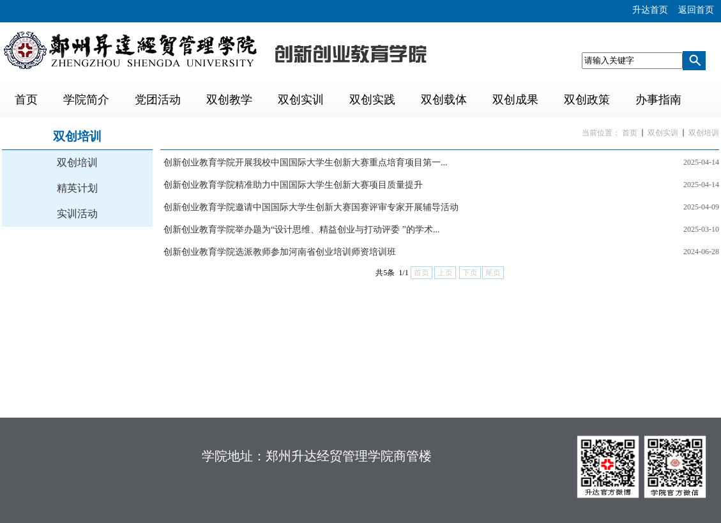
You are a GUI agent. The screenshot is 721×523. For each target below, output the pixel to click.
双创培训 (77, 162)
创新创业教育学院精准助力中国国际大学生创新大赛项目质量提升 (293, 185)
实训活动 (77, 213)
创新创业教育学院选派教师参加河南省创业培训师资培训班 (279, 252)
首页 (629, 132)
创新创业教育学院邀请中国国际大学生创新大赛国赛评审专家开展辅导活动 (311, 207)
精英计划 (77, 188)
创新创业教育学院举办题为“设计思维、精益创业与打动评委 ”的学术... (301, 229)
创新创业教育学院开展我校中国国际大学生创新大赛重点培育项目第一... (305, 162)
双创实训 (663, 132)
